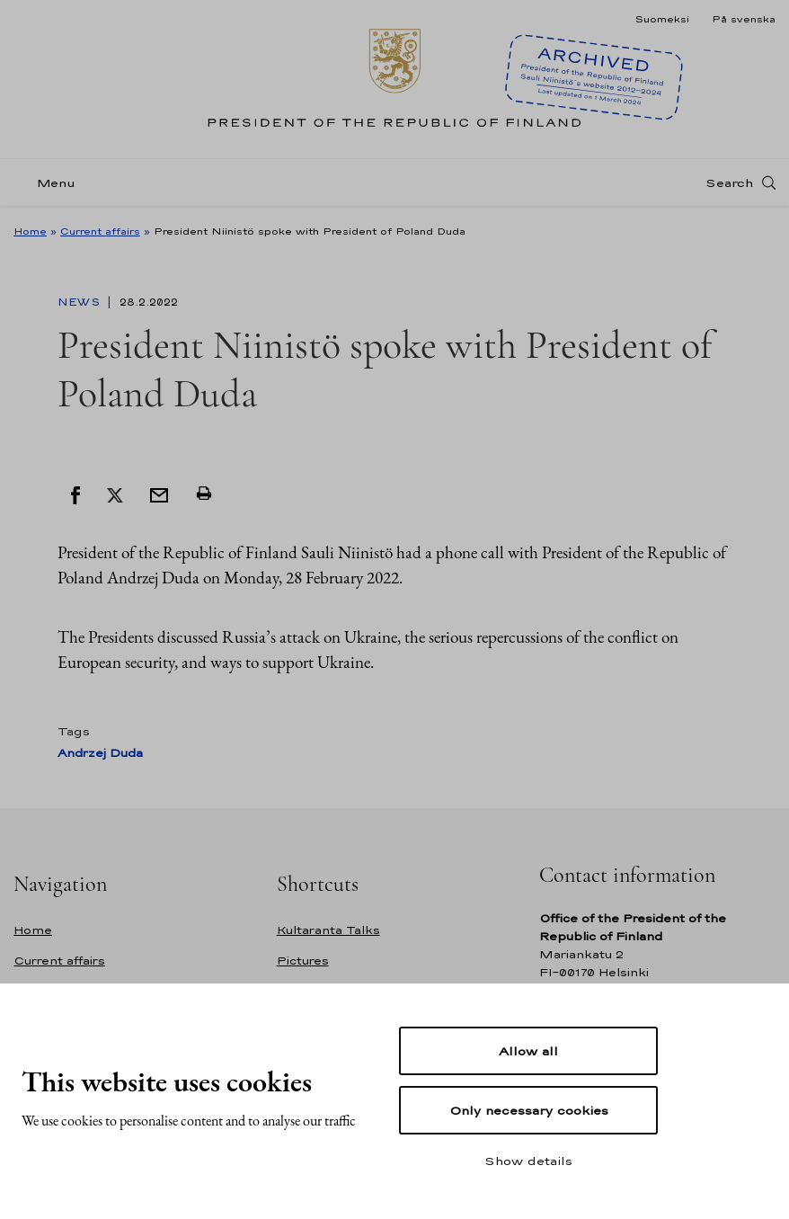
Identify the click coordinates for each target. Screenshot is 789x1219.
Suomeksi (661, 19)
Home (30, 231)
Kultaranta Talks (328, 930)
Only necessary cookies (528, 1110)
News (80, 302)
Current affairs (100, 231)
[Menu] (49, 183)
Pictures (303, 960)
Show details (528, 1160)
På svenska (744, 19)
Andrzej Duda (100, 753)
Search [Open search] (729, 182)
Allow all (528, 1051)
